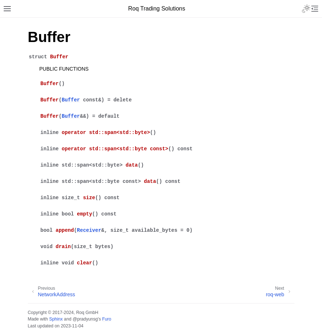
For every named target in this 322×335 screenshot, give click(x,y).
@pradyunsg (85, 319)
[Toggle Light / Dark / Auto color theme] (306, 8)
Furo (106, 319)
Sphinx (56, 319)
